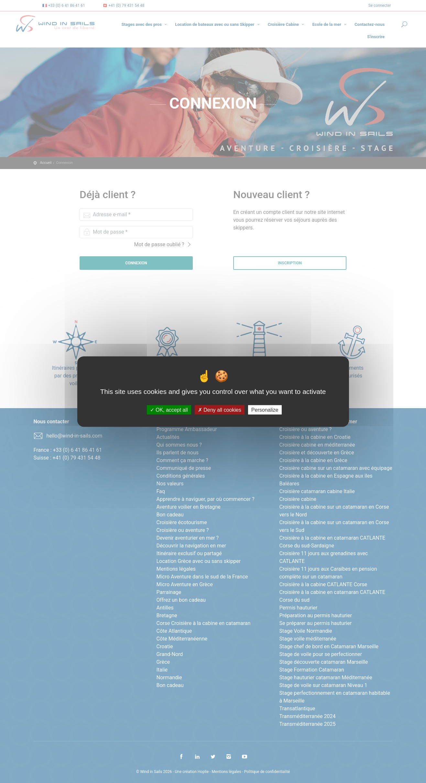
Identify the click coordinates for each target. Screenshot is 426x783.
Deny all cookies (219, 410)
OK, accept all (169, 410)
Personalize (265, 410)
